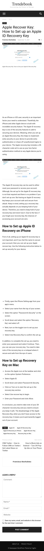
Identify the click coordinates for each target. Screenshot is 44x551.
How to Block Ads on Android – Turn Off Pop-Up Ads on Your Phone (32, 445)
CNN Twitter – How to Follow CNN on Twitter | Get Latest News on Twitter (11, 447)
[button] (4, 14)
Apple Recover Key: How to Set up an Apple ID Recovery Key (21, 31)
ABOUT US (15, 544)
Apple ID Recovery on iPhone (12, 431)
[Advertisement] (22, 93)
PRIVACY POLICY (26, 544)
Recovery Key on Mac (24, 433)
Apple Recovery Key (9, 433)
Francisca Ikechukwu (9, 40)
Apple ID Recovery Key (24, 428)
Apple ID (12, 428)
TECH (10, 19)
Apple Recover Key (29, 431)
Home (4, 19)
